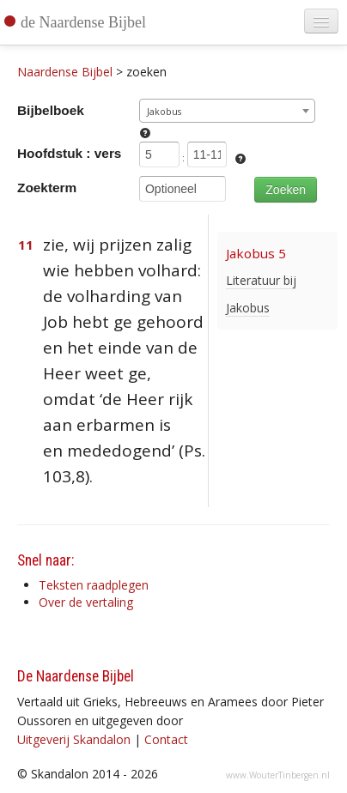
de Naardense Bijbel (83, 22)
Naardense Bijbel (65, 72)
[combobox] (227, 111)
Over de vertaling (86, 602)
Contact (166, 739)
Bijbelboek (50, 110)
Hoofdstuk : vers (69, 153)
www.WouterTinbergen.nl (278, 775)
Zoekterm (46, 187)
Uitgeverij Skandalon (74, 739)
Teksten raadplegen (94, 585)
